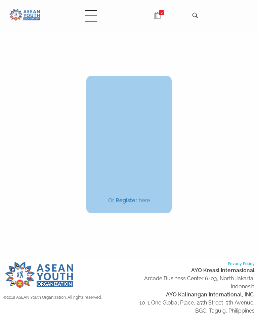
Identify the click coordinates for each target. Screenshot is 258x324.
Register (126, 200)
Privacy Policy (241, 263)
